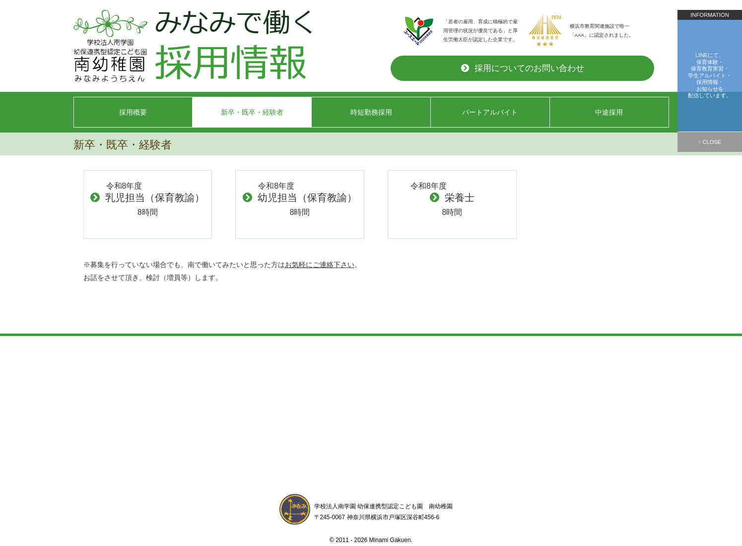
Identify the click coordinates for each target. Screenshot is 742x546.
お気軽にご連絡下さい (319, 265)
